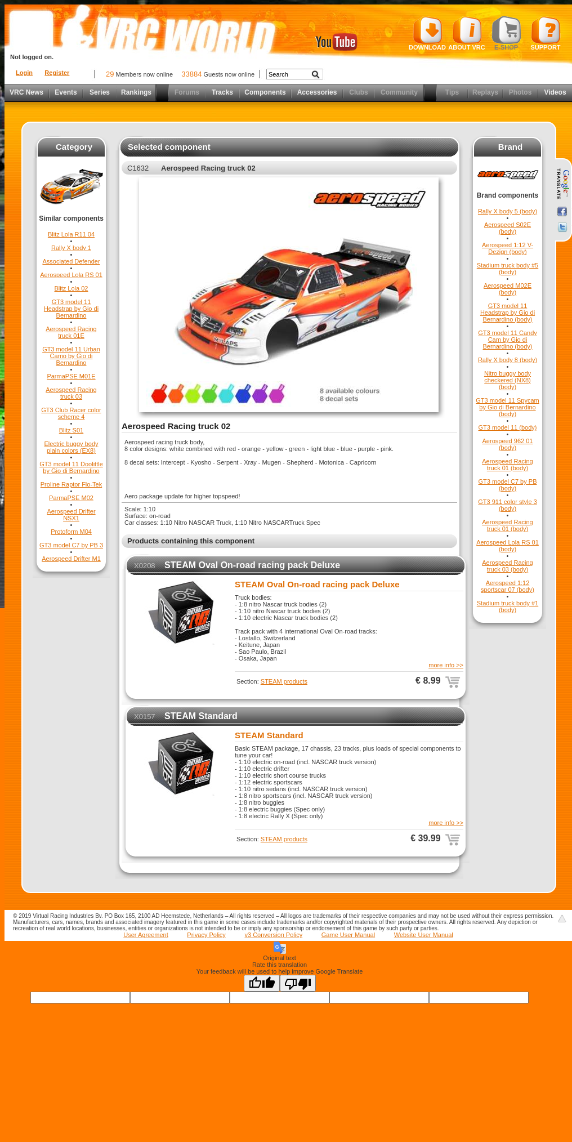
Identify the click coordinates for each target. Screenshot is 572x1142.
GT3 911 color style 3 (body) (507, 505)
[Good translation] (262, 983)
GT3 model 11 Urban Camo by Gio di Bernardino (71, 356)
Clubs (358, 92)
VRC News (26, 92)
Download (427, 33)
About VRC (466, 33)
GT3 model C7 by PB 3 (71, 545)
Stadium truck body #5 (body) (507, 268)
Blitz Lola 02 (71, 288)
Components (264, 92)
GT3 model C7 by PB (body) (508, 485)
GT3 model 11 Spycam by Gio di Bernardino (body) (507, 407)
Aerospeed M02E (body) (507, 289)
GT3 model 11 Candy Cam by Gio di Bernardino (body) (507, 339)
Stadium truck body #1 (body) (507, 606)
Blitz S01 (71, 430)
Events (66, 92)
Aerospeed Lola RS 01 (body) (507, 545)
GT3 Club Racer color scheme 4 (71, 413)
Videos (555, 92)
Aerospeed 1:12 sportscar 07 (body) (507, 586)
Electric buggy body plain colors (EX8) (71, 447)
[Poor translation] (298, 983)
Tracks (222, 92)
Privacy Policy (206, 934)
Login (24, 72)
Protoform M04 (71, 531)
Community (399, 92)
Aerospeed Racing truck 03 (71, 393)
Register (56, 72)
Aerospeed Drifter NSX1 (71, 514)
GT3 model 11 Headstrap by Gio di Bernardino (71, 308)
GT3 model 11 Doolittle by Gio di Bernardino (71, 467)
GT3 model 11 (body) (508, 427)
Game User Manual (348, 934)
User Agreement (145, 934)
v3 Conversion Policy (273, 934)
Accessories (317, 92)
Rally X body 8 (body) (507, 359)
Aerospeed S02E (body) (507, 228)
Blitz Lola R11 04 (71, 234)
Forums (187, 92)
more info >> (445, 665)
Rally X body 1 (71, 247)
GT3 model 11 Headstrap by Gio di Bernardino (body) (507, 312)
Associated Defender (71, 261)
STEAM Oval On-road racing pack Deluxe (252, 565)
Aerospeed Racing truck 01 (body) (507, 464)
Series (100, 92)
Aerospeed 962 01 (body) (507, 444)
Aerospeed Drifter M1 (71, 558)
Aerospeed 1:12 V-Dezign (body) (507, 248)
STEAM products (284, 681)
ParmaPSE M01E (71, 376)
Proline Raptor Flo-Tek (71, 484)
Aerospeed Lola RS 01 (71, 274)
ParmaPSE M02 (71, 497)
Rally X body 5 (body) (507, 211)
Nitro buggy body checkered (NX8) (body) (507, 380)
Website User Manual (423, 934)
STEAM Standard (201, 716)
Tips (452, 92)
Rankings (136, 92)
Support (545, 33)
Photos (520, 92)
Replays (485, 92)
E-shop (506, 33)
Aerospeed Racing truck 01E (71, 332)
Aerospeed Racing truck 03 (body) (507, 566)
